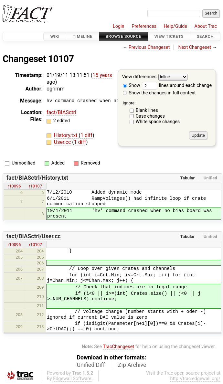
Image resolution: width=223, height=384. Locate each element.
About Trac (206, 26)
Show (131, 85)
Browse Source (123, 36)
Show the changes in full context (159, 93)
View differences (139, 77)
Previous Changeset (149, 47)
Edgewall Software (72, 378)
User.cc (63, 142)
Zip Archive (132, 365)
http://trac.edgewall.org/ (195, 378)
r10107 (35, 186)
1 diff (86, 135)
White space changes (158, 121)
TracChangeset (118, 346)
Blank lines (147, 110)
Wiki (54, 36)
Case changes (150, 116)
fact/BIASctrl (61, 112)
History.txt (66, 135)
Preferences (144, 26)
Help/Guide (175, 26)
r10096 (14, 186)
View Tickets (169, 36)
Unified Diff (91, 365)
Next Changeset (194, 47)
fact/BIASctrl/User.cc (33, 236)
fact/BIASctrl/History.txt (37, 178)
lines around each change (177, 85)
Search (205, 36)
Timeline (82, 36)
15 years (102, 75)
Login (118, 26)
